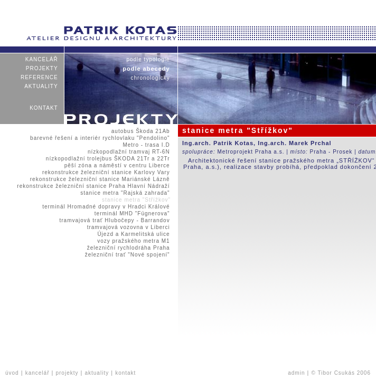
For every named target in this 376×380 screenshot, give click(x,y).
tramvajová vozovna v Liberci (128, 227)
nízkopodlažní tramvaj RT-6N (129, 152)
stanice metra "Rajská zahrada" (125, 193)
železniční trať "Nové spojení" (127, 255)
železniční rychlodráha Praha (128, 248)
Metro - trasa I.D (146, 145)
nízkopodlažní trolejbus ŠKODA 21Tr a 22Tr (108, 159)
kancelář (41, 59)
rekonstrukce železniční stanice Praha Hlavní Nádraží (93, 186)
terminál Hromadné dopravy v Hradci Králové (106, 207)
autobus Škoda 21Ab (140, 131)
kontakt (44, 108)
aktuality (41, 86)
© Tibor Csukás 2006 (341, 373)
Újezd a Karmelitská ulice (133, 234)
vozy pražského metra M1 (133, 241)
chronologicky (150, 78)
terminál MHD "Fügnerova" (132, 213)
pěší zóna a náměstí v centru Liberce (117, 165)
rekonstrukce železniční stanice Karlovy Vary (106, 172)
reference (39, 77)
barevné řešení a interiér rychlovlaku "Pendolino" (100, 138)
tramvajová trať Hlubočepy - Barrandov (114, 220)
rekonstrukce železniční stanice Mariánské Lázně (100, 179)
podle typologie (148, 59)
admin (296, 373)
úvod (12, 373)
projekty (42, 68)
